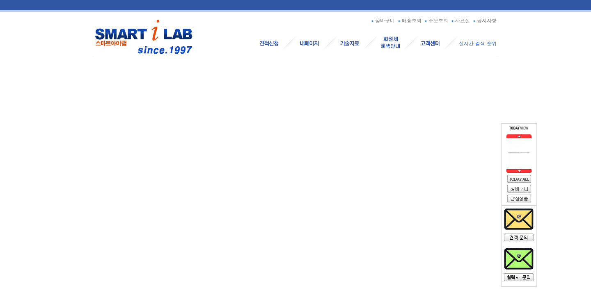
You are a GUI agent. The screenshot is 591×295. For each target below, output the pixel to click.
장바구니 (382, 20)
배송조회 (408, 20)
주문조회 (435, 20)
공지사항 (484, 20)
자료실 (460, 20)
